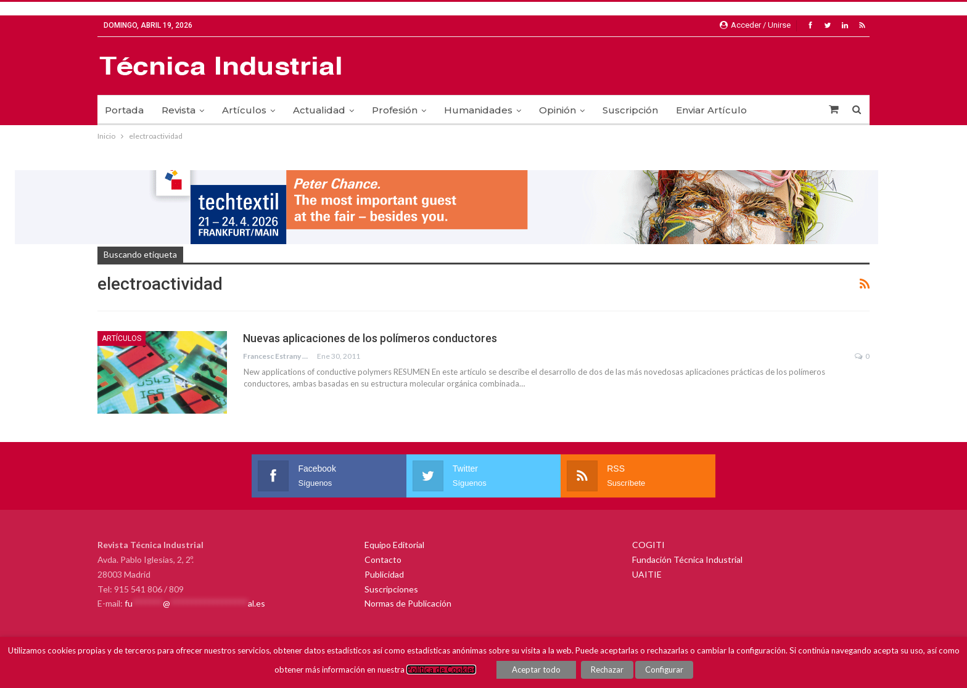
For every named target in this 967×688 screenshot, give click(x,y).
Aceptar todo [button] (536, 669)
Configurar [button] (664, 669)
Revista (178, 110)
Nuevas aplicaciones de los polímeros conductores (370, 338)
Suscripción (630, 110)
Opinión (557, 110)
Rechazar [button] (607, 669)
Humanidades (478, 110)
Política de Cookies (441, 669)
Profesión (395, 110)
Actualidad (319, 110)
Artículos (244, 110)
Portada (124, 110)
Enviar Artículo (711, 110)
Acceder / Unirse (755, 25)
